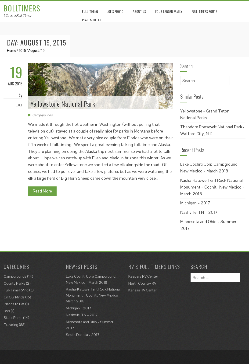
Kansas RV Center (142, 290)
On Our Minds (14, 297)
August (33, 50)
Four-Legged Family (168, 11)
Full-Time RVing (16, 290)
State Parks (13, 317)
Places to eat (91, 19)
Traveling (11, 324)
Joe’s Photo (115, 11)
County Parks (14, 283)
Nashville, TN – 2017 (199, 212)
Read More (42, 191)
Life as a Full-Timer (17, 15)
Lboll (19, 105)
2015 (22, 50)
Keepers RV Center (143, 276)
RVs (7, 310)
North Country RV (142, 283)
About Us (139, 11)
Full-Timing (90, 11)
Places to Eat (14, 303)
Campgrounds (42, 115)
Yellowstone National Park (62, 103)
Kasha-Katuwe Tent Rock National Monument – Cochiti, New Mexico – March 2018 (212, 187)
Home (11, 50)
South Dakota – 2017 (83, 334)
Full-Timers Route (204, 11)
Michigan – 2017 (195, 203)
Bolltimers (22, 8)
